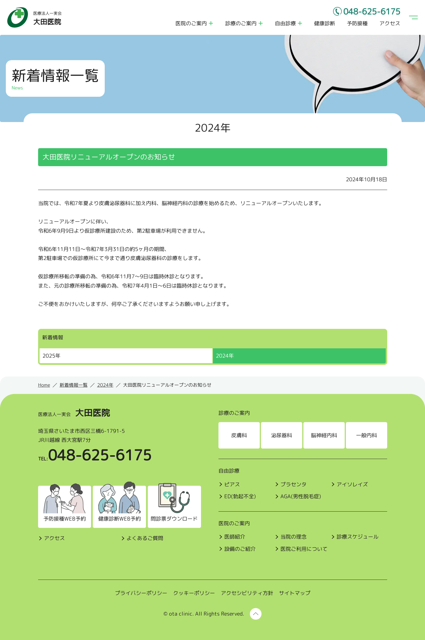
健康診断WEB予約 (119, 518)
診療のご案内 (241, 23)
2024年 (225, 355)
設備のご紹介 (240, 549)
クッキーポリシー (194, 593)
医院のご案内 (191, 23)
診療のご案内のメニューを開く (260, 23)
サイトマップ (294, 593)
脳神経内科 (324, 435)
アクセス (389, 23)
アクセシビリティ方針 (247, 593)
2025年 (51, 355)
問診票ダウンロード (174, 518)
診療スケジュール (357, 536)
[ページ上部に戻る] (256, 614)
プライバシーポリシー (141, 593)
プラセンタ (293, 484)
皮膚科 (239, 435)
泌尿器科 (281, 435)
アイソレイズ (352, 484)
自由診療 (285, 23)
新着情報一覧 (74, 385)
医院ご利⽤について (304, 549)
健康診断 (324, 23)
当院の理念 (293, 536)
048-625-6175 (371, 11)
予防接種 (357, 23)
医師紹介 (234, 536)
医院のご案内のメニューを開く (211, 23)
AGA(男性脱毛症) (300, 496)
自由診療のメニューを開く (300, 23)
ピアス (232, 484)
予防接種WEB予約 (64, 518)
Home (44, 385)
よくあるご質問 (145, 538)
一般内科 (366, 435)
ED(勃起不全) (240, 496)
